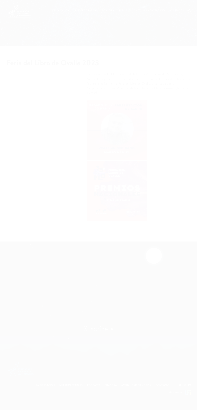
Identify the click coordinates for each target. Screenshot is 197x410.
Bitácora (108, 10)
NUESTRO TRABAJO (71, 385)
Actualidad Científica (151, 10)
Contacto (177, 10)
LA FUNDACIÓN (45, 385)
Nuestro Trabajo (85, 10)
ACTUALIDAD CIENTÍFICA (136, 385)
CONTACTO (162, 385)
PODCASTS (93, 385)
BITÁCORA (111, 385)
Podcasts (125, 10)
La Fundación (60, 10)
